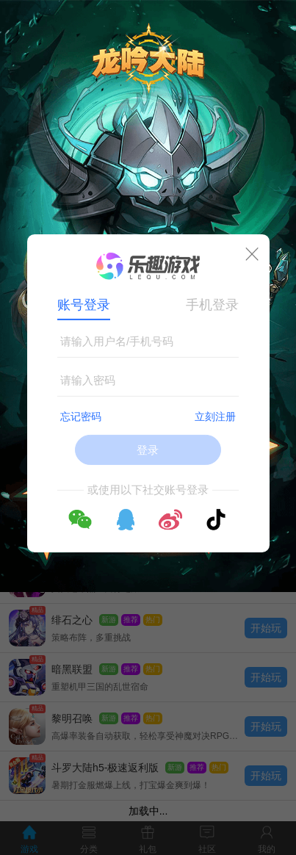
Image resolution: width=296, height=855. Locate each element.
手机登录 (212, 304)
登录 (148, 450)
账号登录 (83, 304)
